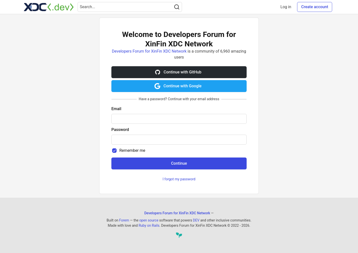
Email (116, 108)
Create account (314, 6)
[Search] (177, 7)
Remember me (132, 150)
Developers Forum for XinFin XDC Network (149, 51)
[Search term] (130, 7)
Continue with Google (177, 86)
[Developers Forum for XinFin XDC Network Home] (49, 7)
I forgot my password (179, 179)
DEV (196, 220)
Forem (124, 220)
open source (148, 220)
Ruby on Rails (148, 225)
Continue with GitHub (178, 72)
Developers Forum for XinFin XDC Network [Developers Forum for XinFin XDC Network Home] (177, 213)
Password (120, 129)
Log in (285, 6)
